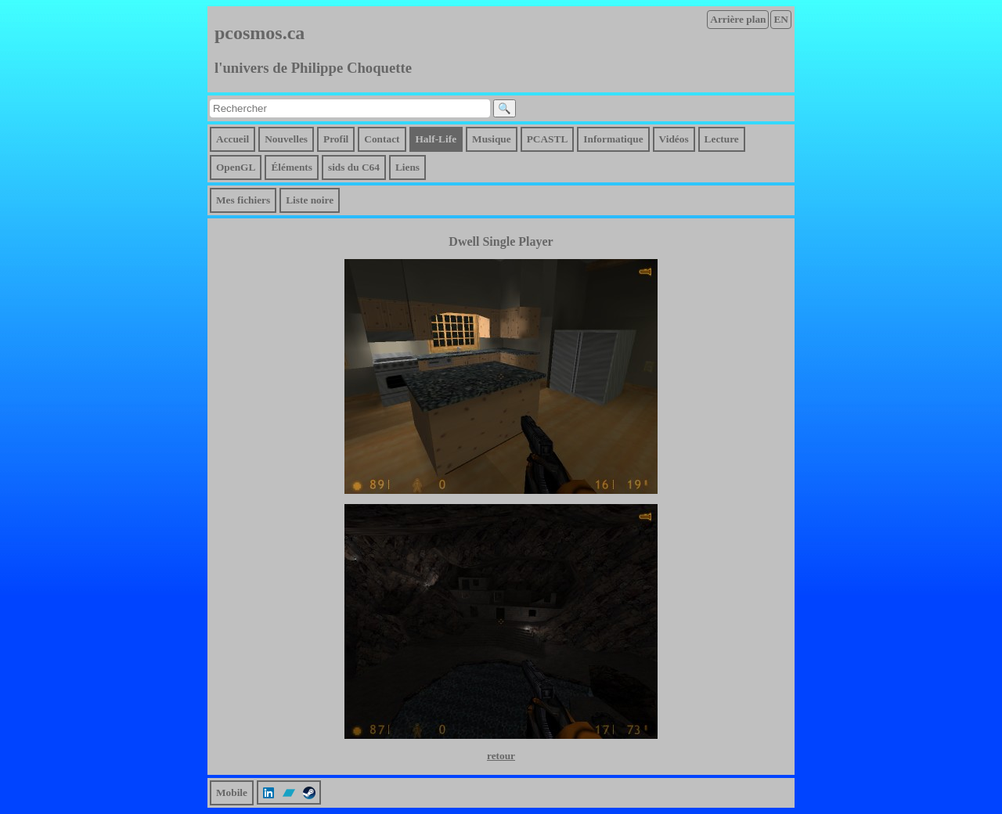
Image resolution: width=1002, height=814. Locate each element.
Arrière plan (738, 19)
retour (501, 756)
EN (780, 19)
